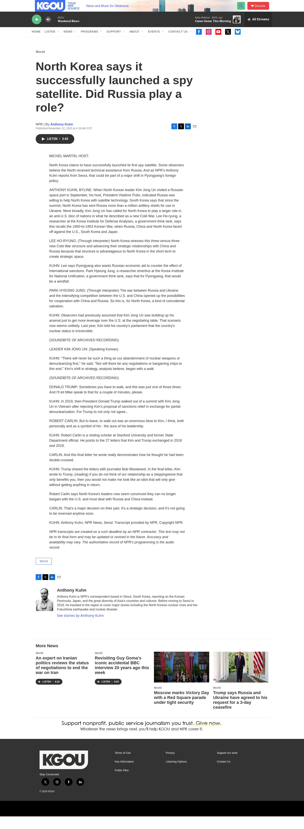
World (40, 64)
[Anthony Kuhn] (44, 612)
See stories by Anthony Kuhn (80, 628)
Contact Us (178, 40)
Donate (262, 10)
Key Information (124, 774)
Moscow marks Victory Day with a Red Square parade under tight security (181, 710)
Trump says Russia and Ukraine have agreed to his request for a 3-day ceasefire (240, 712)
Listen (50, 40)
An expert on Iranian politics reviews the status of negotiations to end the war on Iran (62, 678)
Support (114, 40)
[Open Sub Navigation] (58, 40)
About (134, 40)
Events (154, 40)
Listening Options (176, 774)
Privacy (170, 765)
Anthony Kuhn (61, 137)
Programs (89, 40)
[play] (37, 28)
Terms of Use (123, 765)
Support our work (227, 765)
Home (36, 40)
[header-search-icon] (243, 10)
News (68, 40)
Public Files (122, 783)
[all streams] (258, 28)
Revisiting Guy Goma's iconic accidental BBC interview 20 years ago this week (122, 678)
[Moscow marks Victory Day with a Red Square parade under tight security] (181, 679)
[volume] (48, 28)
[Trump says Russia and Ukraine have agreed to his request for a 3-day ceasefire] (240, 679)
